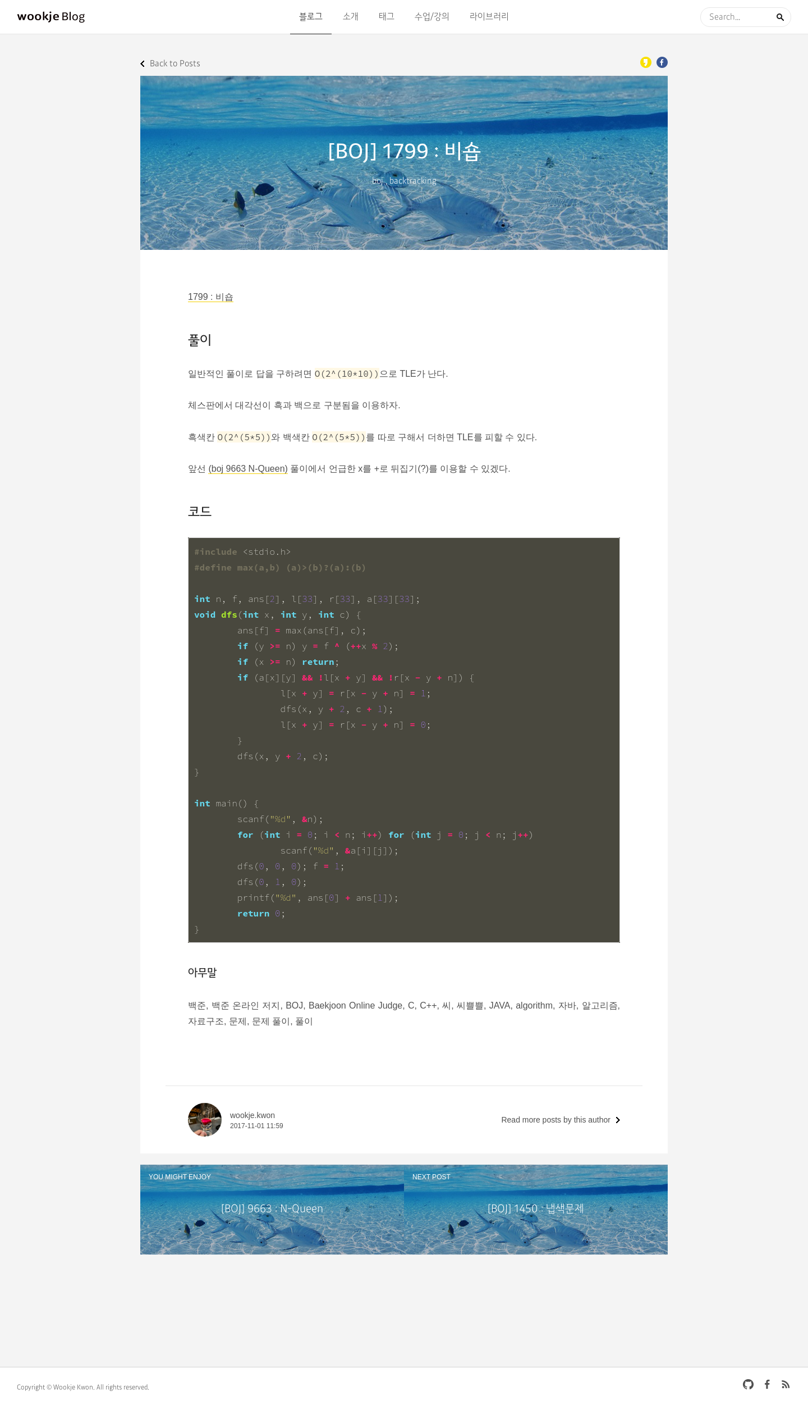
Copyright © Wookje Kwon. (56, 1387)
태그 (386, 16)
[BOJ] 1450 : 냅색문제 (536, 1209)
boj (377, 181)
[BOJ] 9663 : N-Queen (272, 1209)
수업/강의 (432, 16)
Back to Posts (175, 64)
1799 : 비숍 (210, 297)
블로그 (311, 16)
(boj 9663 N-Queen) (247, 468)
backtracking (413, 181)
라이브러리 (489, 16)
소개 (351, 16)
